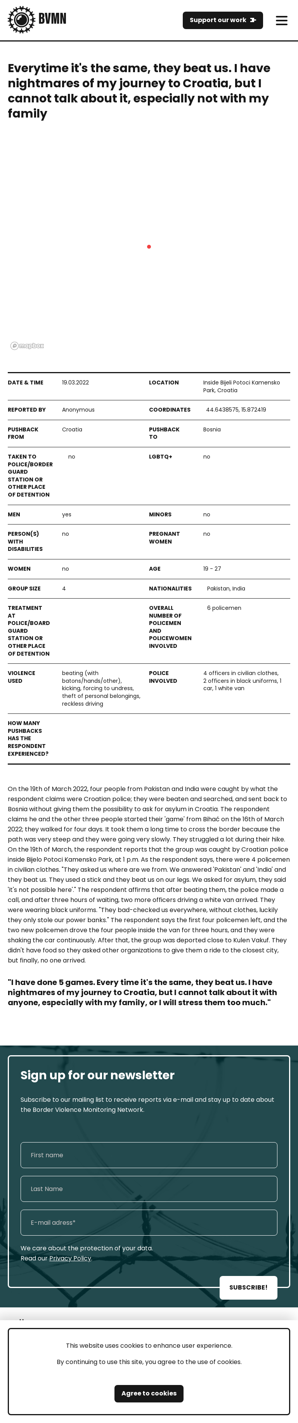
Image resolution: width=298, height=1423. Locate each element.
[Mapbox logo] (27, 345)
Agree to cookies (149, 1393)
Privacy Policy (70, 1258)
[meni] (281, 20)
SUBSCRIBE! (248, 1287)
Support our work (218, 20)
